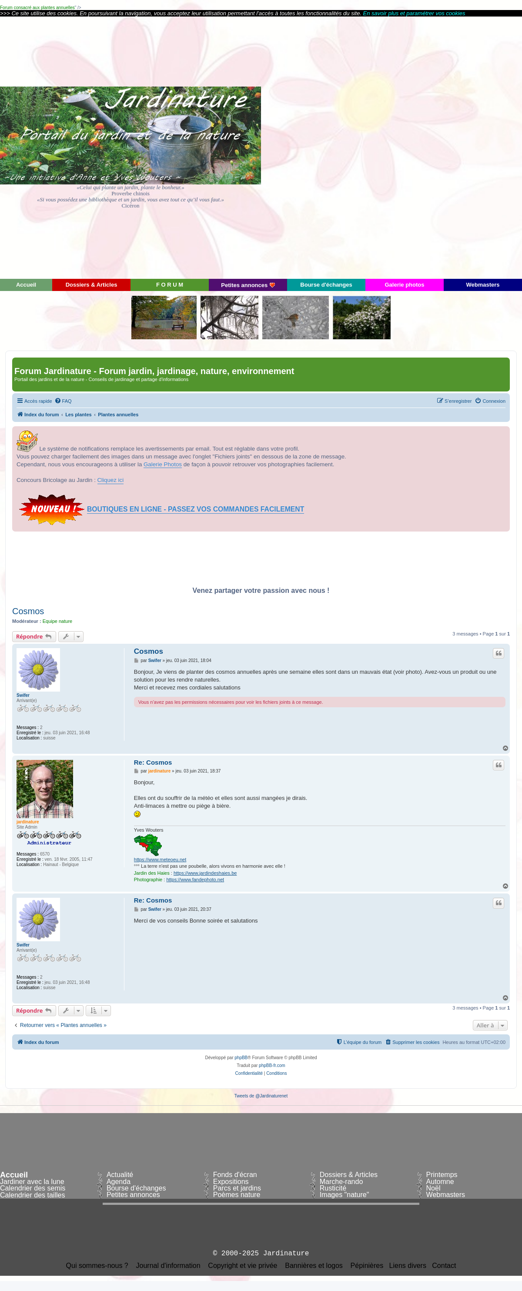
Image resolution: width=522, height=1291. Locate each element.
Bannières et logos (314, 1266)
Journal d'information (168, 1266)
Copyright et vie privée (242, 1266)
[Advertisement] (444, 147)
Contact (444, 1266)
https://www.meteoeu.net (160, 859)
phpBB (241, 1057)
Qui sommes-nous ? (97, 1266)
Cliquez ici (110, 480)
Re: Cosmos (153, 762)
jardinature (28, 821)
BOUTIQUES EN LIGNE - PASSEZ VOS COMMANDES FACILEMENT (195, 509)
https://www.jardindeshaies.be (205, 873)
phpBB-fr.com (272, 1065)
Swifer (23, 695)
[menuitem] (63, 401)
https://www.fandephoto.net (195, 879)
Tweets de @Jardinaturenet (261, 1096)
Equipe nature (58, 621)
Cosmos (28, 611)
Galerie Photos (163, 464)
